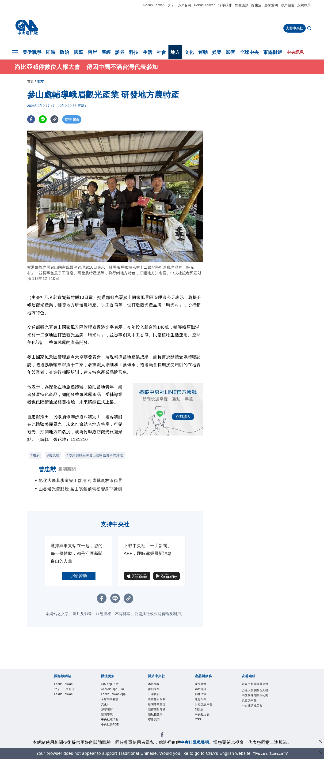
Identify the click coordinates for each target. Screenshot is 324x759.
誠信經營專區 (157, 711)
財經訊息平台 (204, 706)
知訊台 (200, 711)
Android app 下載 (114, 689)
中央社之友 (203, 717)
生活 (147, 52)
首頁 (30, 81)
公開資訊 (154, 695)
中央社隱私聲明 (194, 742)
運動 (203, 52)
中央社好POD (111, 728)
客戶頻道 (287, 5)
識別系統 (154, 689)
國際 (78, 52)
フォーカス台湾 (179, 5)
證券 (120, 52)
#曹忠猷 (53, 455)
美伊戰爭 (32, 52)
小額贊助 (78, 575)
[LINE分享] (43, 119)
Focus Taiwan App (114, 695)
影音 (231, 52)
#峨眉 (35, 455)
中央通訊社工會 (253, 712)
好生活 (256, 5)
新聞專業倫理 (157, 706)
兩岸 (92, 52)
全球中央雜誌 (110, 701)
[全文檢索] (309, 28)
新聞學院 (107, 717)
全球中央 (249, 52)
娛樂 (217, 52)
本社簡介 (154, 684)
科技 (134, 52)
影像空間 (271, 5)
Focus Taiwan (154, 5)
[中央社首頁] (26, 27)
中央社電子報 (110, 722)
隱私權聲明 (156, 717)
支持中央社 (294, 28)
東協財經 (272, 52)
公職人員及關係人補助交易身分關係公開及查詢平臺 (254, 701)
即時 (51, 52)
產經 (106, 52)
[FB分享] (31, 119)
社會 (161, 52)
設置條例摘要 (157, 701)
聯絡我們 (154, 722)
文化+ (105, 706)
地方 (175, 52)
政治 (64, 52)
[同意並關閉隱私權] (320, 741)
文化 (189, 52)
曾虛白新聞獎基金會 (254, 687)
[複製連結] (55, 119)
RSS (198, 722)
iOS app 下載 (111, 684)
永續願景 (304, 5)
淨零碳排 (225, 5)
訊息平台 (201, 701)
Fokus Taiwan (205, 5)
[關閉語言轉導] (320, 752)
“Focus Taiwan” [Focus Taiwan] (269, 753)
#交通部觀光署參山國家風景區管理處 (95, 455)
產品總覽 (201, 684)
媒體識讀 (241, 5)
